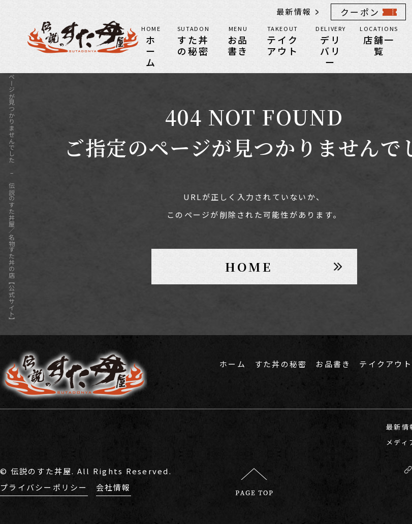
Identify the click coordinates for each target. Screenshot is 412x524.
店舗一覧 (379, 40)
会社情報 (113, 487)
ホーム (151, 46)
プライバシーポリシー (44, 487)
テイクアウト (282, 40)
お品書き (238, 40)
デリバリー (330, 46)
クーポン (359, 12)
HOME (248, 266)
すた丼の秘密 (193, 40)
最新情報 (293, 11)
